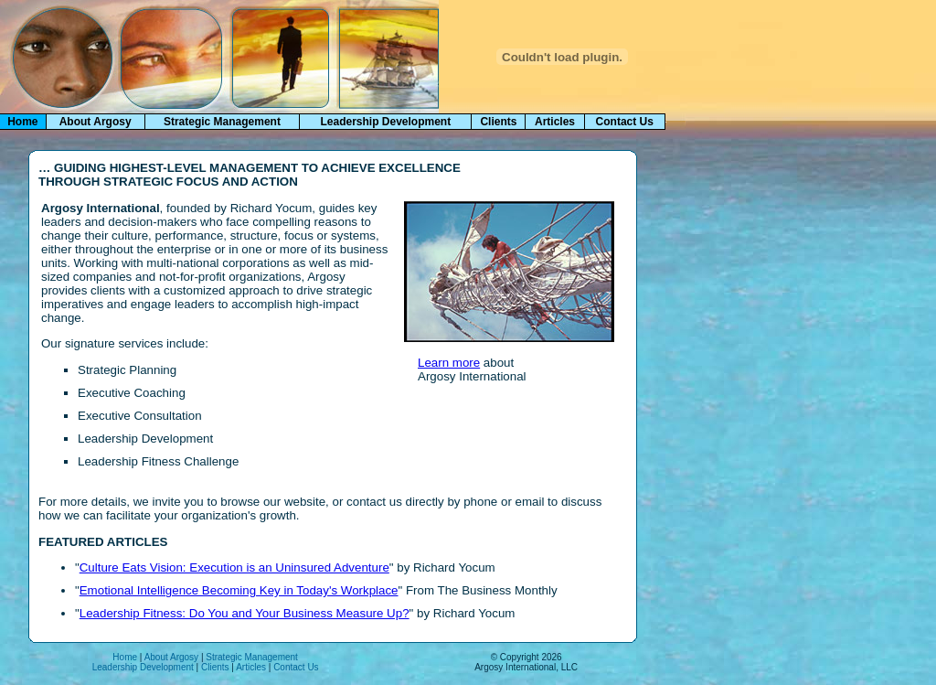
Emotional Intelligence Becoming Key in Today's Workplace (239, 590)
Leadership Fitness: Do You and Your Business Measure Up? (245, 613)
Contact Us (625, 121)
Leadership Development (385, 121)
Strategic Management (222, 121)
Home (124, 657)
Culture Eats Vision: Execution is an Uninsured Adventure (234, 567)
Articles (555, 121)
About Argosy (95, 121)
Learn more (449, 362)
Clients (498, 121)
